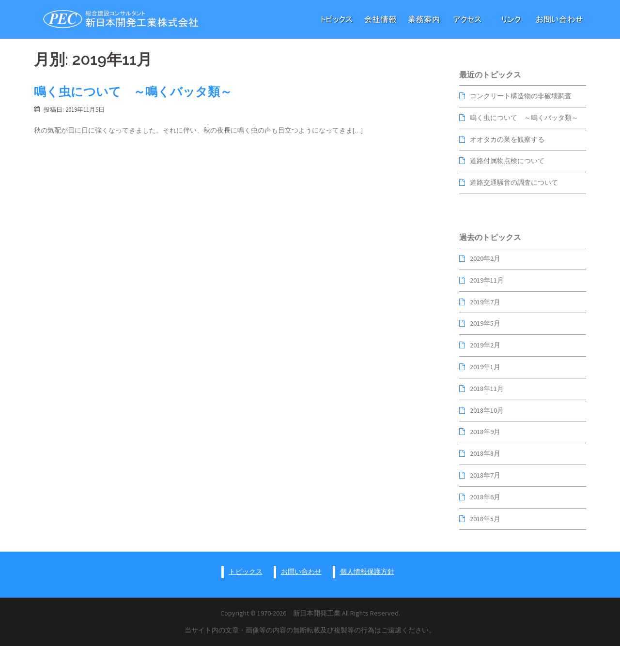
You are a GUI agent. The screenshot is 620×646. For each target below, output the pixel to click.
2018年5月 (485, 518)
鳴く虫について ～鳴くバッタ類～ (133, 91)
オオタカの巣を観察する (507, 139)
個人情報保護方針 (367, 571)
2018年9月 (485, 431)
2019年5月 (485, 323)
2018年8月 (485, 453)
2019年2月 (485, 345)
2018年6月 (485, 497)
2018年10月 (487, 410)
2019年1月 (485, 366)
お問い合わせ (301, 571)
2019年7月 (485, 302)
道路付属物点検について (507, 160)
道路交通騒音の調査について (514, 182)
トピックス (246, 571)
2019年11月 (487, 280)
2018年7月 (485, 475)
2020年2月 (485, 258)
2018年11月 (487, 388)
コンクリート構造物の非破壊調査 (521, 95)
